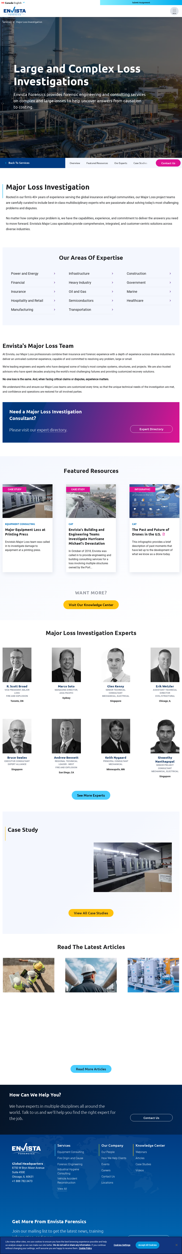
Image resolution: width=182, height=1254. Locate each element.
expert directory (51, 429)
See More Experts (91, 795)
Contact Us (168, 163)
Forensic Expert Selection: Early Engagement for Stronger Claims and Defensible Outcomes (90, 1010)
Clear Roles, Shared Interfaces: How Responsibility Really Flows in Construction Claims (28, 1010)
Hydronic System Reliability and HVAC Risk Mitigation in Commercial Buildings (151, 1010)
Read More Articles (91, 1069)
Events (105, 1165)
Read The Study (22, 886)
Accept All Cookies (147, 1245)
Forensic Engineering (83, 997)
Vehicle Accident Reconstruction (67, 1181)
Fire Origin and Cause (70, 1158)
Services (7, 21)
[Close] (176, 1245)
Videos (140, 1171)
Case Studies (143, 1165)
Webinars (141, 1152)
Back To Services (18, 162)
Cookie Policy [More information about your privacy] (85, 1248)
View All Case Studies (91, 913)
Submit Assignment (141, 2)
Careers (105, 1171)
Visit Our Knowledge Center (91, 605)
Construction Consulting (23, 997)
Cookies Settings (122, 1245)
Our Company (112, 1146)
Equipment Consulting (70, 1152)
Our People (108, 1152)
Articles (140, 1158)
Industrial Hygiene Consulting (68, 1172)
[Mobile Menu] (174, 11)
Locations (107, 1183)
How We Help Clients (113, 1158)
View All (62, 1189)
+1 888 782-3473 (22, 1181)
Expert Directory (151, 429)
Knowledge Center (150, 1146)
